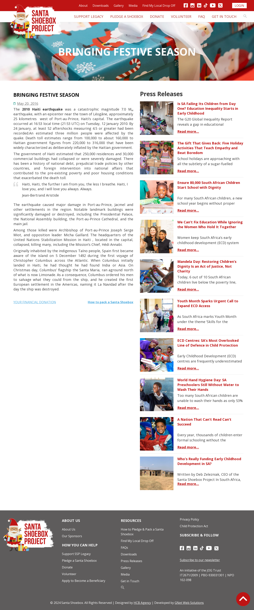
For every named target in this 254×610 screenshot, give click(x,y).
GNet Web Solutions (189, 603)
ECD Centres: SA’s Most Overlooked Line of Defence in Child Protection (208, 343)
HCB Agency (142, 603)
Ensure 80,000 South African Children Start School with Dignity (208, 185)
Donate (157, 16)
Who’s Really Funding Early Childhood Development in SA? (209, 461)
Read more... (188, 131)
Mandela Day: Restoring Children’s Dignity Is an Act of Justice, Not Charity (206, 266)
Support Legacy (88, 16)
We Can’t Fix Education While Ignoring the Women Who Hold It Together (210, 224)
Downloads (101, 5)
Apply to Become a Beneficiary (83, 581)
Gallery (119, 5)
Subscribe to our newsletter (200, 560)
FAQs (124, 547)
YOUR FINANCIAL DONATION (34, 302)
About (83, 5)
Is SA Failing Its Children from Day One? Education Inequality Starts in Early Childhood (207, 108)
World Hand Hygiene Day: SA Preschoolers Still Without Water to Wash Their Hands (208, 385)
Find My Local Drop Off (158, 5)
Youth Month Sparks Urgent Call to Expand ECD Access (207, 303)
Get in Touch (224, 16)
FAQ (201, 16)
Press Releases (131, 561)
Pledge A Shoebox (126, 16)
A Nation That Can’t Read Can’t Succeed (204, 421)
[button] (245, 16)
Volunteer (181, 16)
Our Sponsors (72, 536)
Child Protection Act (194, 526)
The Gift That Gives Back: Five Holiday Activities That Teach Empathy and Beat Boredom (210, 148)
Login (239, 5)
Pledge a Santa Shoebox (79, 560)
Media (133, 5)
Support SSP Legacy (76, 554)
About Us (68, 529)
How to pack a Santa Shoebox (110, 302)
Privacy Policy (189, 519)
